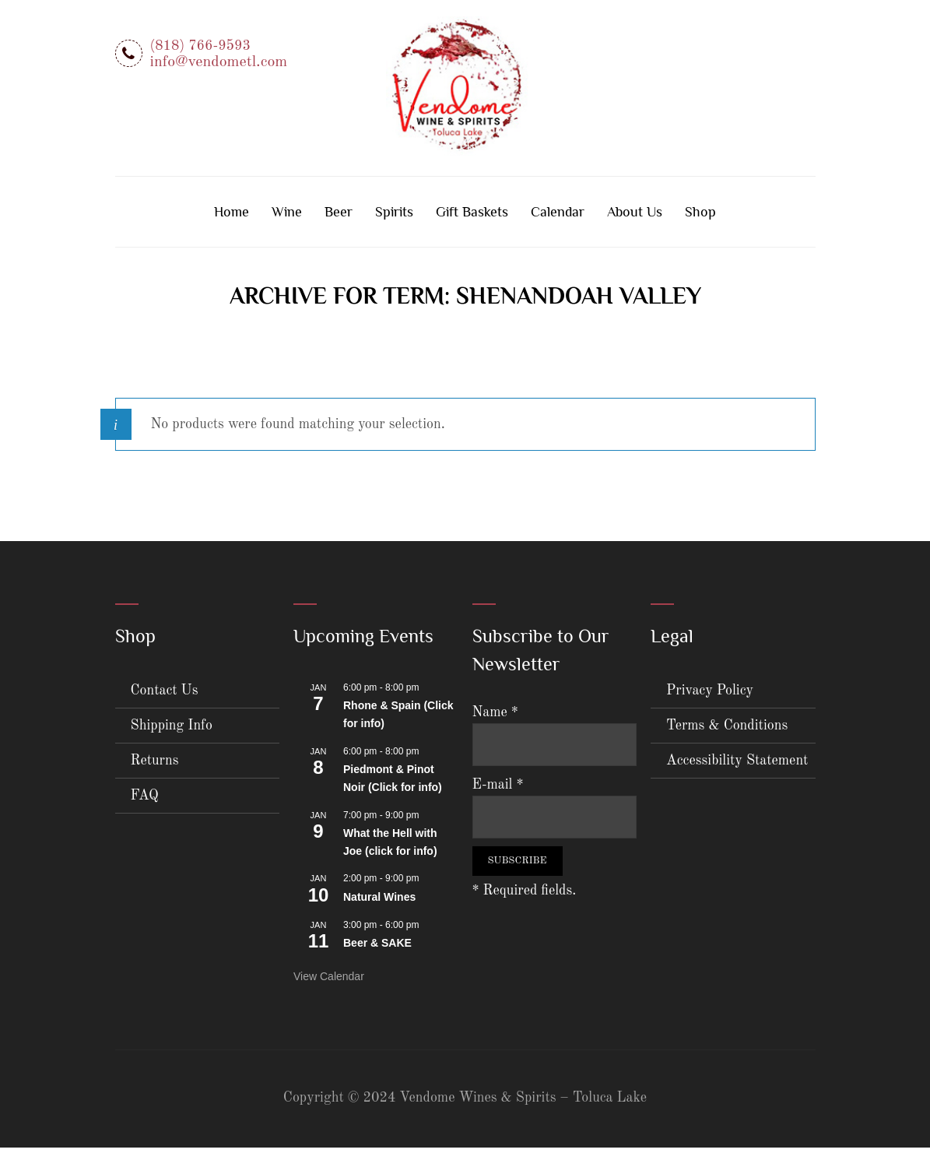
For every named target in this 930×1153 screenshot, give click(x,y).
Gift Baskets (472, 217)
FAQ (145, 801)
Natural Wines (379, 903)
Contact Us (164, 696)
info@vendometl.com (219, 62)
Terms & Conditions (727, 731)
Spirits (394, 217)
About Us (634, 217)
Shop (700, 217)
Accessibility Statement (737, 766)
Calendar (557, 217)
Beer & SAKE (377, 949)
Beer (339, 217)
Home (231, 217)
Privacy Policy (709, 696)
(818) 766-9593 (200, 46)
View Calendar (328, 981)
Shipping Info (172, 731)
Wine (287, 217)
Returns (155, 766)
